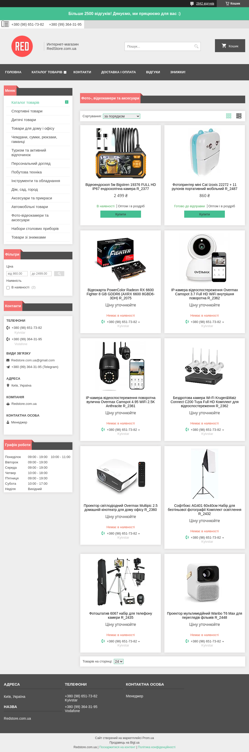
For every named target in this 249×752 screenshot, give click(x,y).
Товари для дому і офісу (32, 128)
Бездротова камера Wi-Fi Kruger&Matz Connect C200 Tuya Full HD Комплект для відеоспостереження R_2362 (204, 402)
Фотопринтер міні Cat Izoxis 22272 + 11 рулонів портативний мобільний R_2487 (204, 187)
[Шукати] (196, 46)
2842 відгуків (205, 3)
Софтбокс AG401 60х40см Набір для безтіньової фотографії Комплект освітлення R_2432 (204, 510)
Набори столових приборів (35, 228)
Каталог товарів (47, 72)
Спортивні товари (26, 111)
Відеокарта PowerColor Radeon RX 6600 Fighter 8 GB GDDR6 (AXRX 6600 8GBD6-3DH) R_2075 (121, 294)
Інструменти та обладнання (35, 181)
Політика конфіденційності (157, 747)
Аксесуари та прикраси (31, 198)
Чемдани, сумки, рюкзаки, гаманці (34, 139)
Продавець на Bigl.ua (124, 742)
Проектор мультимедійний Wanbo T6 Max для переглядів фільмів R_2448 (204, 615)
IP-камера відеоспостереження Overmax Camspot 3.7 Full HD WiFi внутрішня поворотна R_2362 (204, 294)
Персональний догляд (31, 163)
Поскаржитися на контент (117, 747)
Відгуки (153, 72)
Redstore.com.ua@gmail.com (33, 360)
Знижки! (177, 72)
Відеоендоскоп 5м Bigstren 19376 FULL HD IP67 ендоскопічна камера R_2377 (120, 187)
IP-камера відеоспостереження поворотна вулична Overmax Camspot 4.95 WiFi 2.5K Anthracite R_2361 (120, 402)
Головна (13, 72)
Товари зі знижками (28, 237)
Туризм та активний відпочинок (28, 152)
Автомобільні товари (29, 206)
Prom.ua (148, 738)
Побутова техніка (26, 172)
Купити (120, 214)
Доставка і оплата (118, 72)
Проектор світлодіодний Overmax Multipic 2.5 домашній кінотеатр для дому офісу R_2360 (121, 508)
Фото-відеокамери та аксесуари (30, 217)
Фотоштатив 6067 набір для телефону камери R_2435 (120, 615)
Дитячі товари (23, 119)
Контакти (82, 72)
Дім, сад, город (24, 189)
